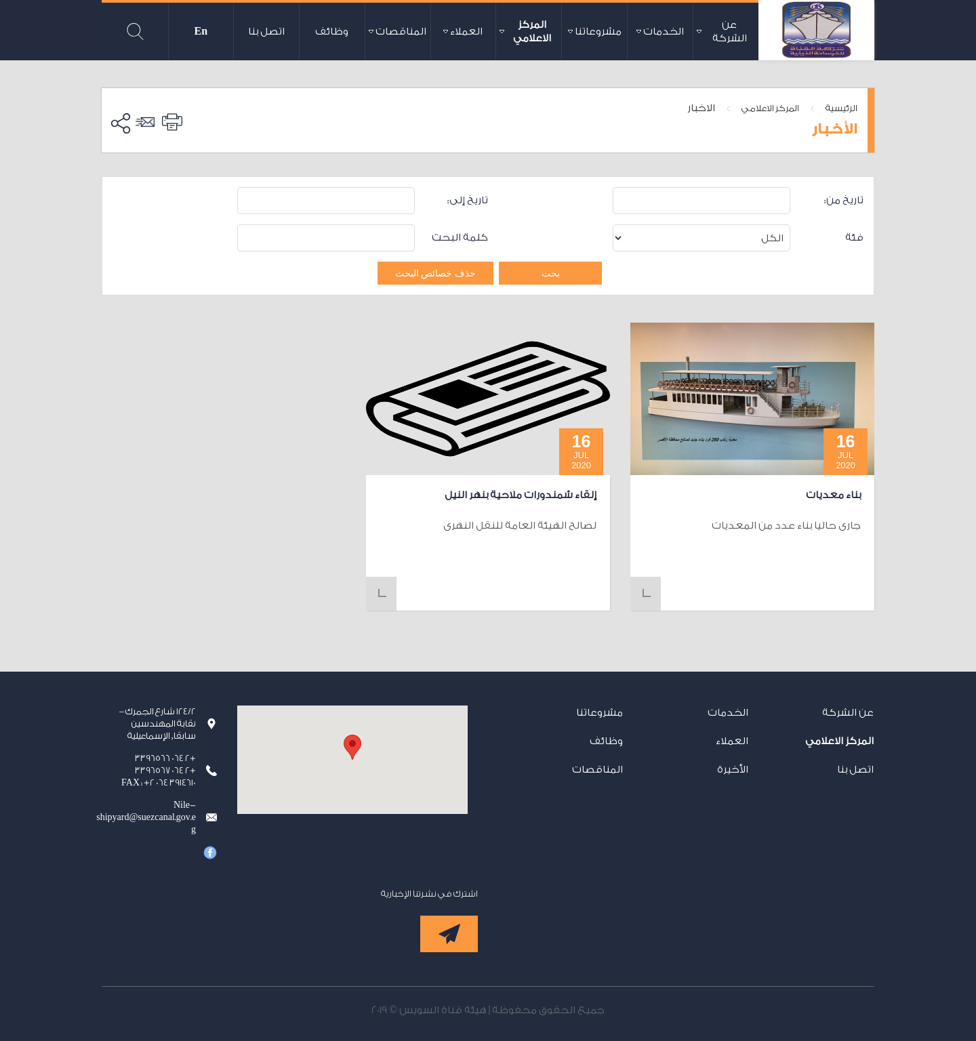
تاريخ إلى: (467, 200)
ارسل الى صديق (147, 122)
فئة (854, 237)
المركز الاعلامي (770, 108)
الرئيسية (841, 108)
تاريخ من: (843, 200)
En (201, 31)
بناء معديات (833, 495)
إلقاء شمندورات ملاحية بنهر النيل (520, 495)
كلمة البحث (460, 237)
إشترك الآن (449, 934)
